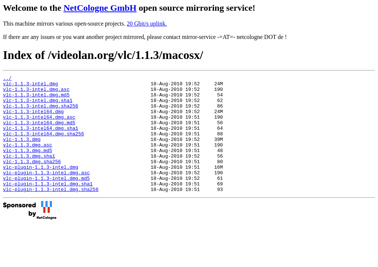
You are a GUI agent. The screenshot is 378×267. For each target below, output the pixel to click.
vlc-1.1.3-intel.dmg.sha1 (37, 105)
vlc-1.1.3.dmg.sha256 (32, 179)
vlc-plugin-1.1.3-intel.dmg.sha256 (50, 212)
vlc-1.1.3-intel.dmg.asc (36, 92)
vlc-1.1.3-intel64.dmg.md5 (39, 132)
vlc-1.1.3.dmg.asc (27, 159)
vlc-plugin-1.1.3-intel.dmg (40, 185)
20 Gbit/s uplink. (147, 23)
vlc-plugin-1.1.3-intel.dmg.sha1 (48, 205)
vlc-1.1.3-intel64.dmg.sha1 (40, 139)
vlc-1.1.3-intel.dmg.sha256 (40, 112)
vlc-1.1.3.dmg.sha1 (29, 172)
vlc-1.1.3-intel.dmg (30, 85)
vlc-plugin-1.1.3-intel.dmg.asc (46, 192)
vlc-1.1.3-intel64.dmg (33, 119)
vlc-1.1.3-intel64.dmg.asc (39, 125)
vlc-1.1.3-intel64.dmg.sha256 (43, 145)
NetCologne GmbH (100, 8)
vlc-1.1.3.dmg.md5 (27, 165)
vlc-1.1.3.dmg (21, 152)
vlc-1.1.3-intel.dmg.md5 (36, 99)
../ (7, 79)
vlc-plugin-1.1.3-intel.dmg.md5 (46, 199)
